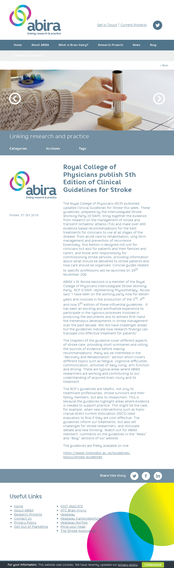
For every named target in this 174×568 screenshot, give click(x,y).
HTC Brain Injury (73, 510)
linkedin (158, 475)
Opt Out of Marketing (31, 527)
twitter (157, 25)
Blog (153, 45)
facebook (146, 475)
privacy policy (128, 564)
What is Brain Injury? (73, 45)
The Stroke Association (78, 531)
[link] (18, 148)
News (136, 45)
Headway (67, 514)
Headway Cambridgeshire (80, 518)
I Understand (153, 564)
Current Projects (134, 25)
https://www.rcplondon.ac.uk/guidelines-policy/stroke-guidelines (96, 455)
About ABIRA (40, 45)
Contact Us (22, 518)
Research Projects (110, 45)
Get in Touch (107, 25)
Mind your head (72, 527)
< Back (164, 65)
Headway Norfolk (74, 523)
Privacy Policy (25, 523)
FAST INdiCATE (71, 506)
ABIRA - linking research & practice (35, 20)
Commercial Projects (28, 55)
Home (18, 45)
